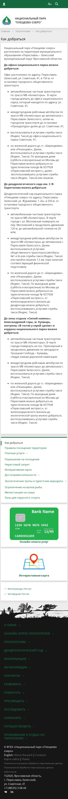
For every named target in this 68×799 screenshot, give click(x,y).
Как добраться (44, 31)
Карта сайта (11, 759)
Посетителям (23, 31)
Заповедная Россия (18, 593)
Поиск (26, 759)
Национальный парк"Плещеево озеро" (23, 20)
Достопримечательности (20, 475)
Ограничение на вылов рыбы (23, 487)
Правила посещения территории (26, 448)
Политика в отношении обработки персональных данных (33, 763)
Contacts (40, 755)
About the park (23, 755)
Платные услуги (15, 453)
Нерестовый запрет (17, 464)
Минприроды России (19, 588)
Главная (5, 31)
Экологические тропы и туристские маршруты (34, 481)
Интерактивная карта (18, 469)
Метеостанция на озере (20, 492)
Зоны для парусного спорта (22, 497)
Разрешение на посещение (22, 459)
